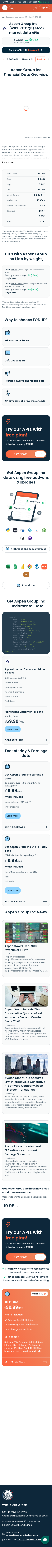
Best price (38, 59)
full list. (37, 1351)
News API (22, 59)
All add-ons (26, 585)
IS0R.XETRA (17, 283)
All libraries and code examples (26, 549)
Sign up (44, 7)
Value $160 (39, 1294)
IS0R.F (14, 269)
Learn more (44, 2)
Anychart (46, 137)
